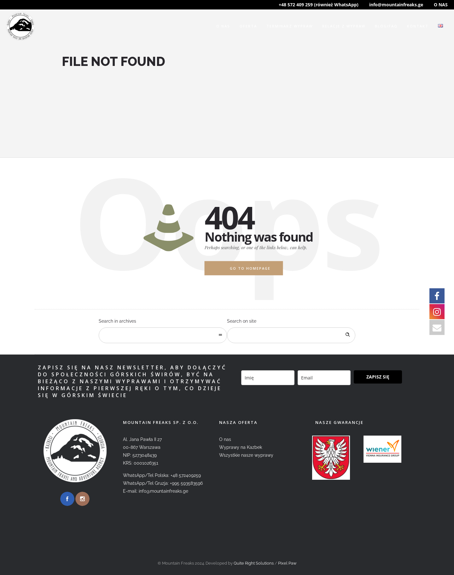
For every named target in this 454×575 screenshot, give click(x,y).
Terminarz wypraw (289, 26)
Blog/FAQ (386, 26)
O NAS (441, 5)
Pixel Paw (287, 563)
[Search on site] (291, 335)
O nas (223, 26)
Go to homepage (250, 268)
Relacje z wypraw (343, 26)
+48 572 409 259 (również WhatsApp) (318, 5)
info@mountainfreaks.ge (396, 5)
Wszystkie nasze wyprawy (246, 455)
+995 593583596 (186, 483)
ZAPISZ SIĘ (377, 377)
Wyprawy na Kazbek (240, 447)
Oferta (248, 26)
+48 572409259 (186, 475)
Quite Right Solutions (254, 563)
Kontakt (417, 26)
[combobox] (163, 335)
